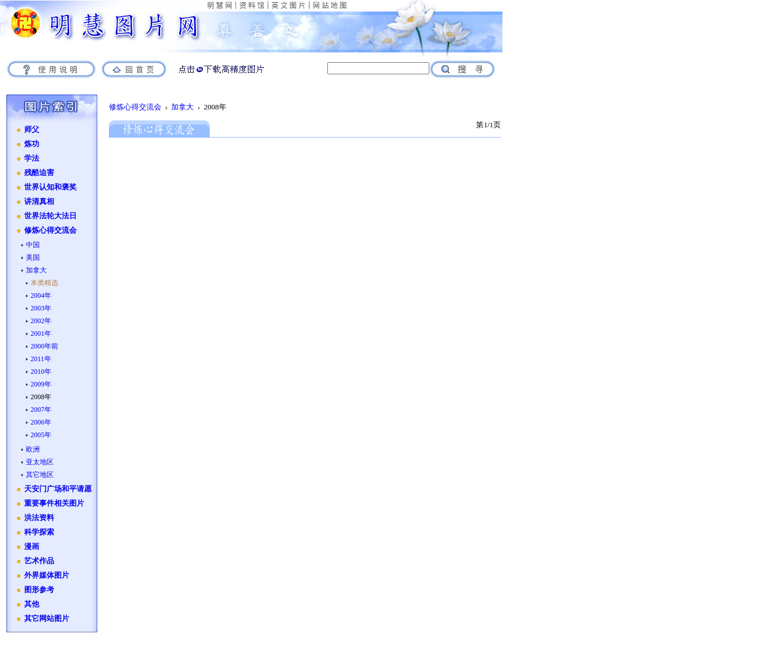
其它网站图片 (46, 619)
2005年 (41, 435)
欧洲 (33, 449)
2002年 (41, 321)
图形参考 (39, 590)
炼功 (31, 144)
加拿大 (36, 270)
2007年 (41, 409)
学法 (31, 158)
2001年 (41, 333)
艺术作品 (39, 561)
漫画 (31, 547)
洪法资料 (39, 518)
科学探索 (39, 532)
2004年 (41, 295)
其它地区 (40, 475)
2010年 (41, 371)
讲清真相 (39, 202)
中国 (33, 245)
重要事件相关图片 (54, 503)
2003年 (41, 308)
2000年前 (44, 346)
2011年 (41, 359)
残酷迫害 (39, 173)
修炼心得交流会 (50, 230)
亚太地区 (40, 462)
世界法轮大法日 (50, 216)
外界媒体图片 (46, 575)
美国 (33, 257)
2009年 (41, 384)
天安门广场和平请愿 (58, 489)
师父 (31, 130)
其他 (31, 604)
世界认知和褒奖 (50, 187)
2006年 (41, 422)
